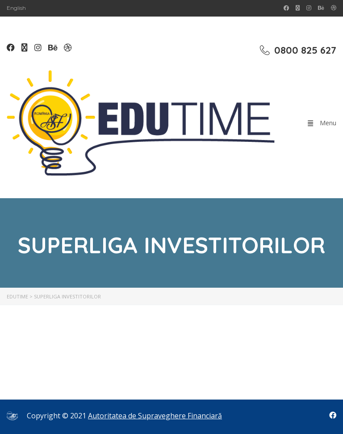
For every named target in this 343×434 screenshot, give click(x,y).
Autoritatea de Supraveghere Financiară (155, 416)
